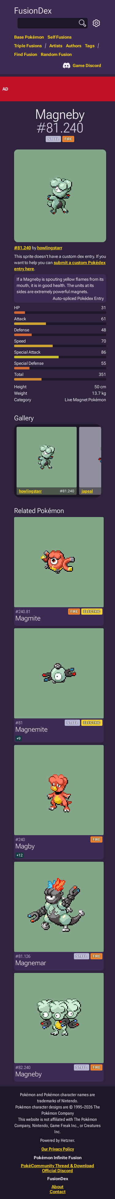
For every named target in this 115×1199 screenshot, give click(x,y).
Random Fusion (56, 54)
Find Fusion (25, 54)
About (57, 1186)
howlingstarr (49, 247)
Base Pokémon (29, 37)
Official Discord (57, 1170)
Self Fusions (59, 37)
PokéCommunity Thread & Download (57, 1165)
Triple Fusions (28, 45)
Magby (25, 846)
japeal (87, 491)
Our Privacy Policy (57, 1148)
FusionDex (33, 11)
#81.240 (22, 247)
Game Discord (82, 65)
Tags (89, 45)
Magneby (28, 1074)
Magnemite (31, 729)
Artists (55, 45)
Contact (58, 1191)
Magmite (27, 618)
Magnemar (30, 963)
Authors (73, 45)
